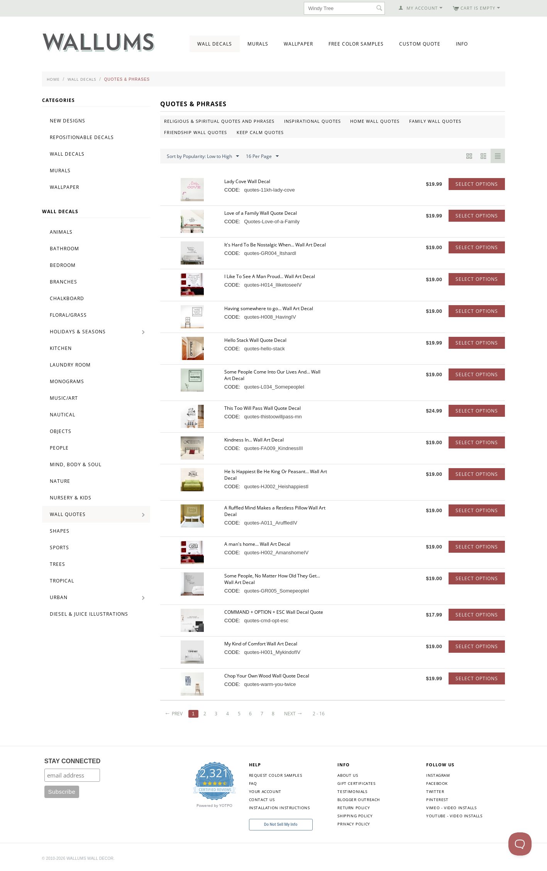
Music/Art (64, 398)
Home (53, 79)
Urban (59, 597)
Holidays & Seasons (78, 331)
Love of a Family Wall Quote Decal (260, 213)
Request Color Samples (275, 775)
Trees (57, 564)
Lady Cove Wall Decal (247, 181)
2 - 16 (319, 713)
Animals (61, 232)
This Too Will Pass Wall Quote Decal (262, 408)
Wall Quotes (68, 514)
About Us (347, 775)
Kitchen (61, 348)
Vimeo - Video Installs (451, 807)
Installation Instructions (279, 807)
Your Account (265, 791)
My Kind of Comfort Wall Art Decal (260, 643)
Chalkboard (67, 298)
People (59, 448)
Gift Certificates (356, 783)
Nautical (62, 414)
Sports (59, 547)
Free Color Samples (356, 44)
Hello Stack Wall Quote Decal (255, 340)
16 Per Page (262, 156)
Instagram (438, 775)
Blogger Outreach (358, 799)
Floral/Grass (68, 315)
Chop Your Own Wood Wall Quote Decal (266, 675)
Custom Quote (419, 44)
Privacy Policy (353, 824)
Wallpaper (298, 44)
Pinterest (437, 799)
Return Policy (353, 807)
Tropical (62, 580)
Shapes (59, 531)
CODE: (232, 190)
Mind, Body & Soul (76, 464)
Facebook (437, 783)
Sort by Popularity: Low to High (203, 156)
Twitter (435, 791)
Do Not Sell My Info (280, 824)
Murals (257, 44)
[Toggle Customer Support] (520, 844)
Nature (60, 481)
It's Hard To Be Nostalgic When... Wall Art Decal (275, 244)
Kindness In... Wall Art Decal (254, 439)
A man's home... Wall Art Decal (257, 544)
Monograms (67, 381)
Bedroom (63, 265)
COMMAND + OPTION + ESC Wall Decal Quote (273, 612)
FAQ (253, 783)
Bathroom (64, 248)
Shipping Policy (355, 815)
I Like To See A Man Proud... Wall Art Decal (269, 276)
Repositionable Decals (82, 137)
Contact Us (262, 799)
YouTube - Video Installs (454, 815)
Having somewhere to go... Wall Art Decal (268, 308)
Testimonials (352, 791)
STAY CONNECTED (72, 761)
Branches (63, 281)
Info (462, 44)
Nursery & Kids (70, 497)
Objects (60, 431)
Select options (477, 184)
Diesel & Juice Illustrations (89, 614)
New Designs (67, 120)
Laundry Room (70, 365)
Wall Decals (214, 44)
